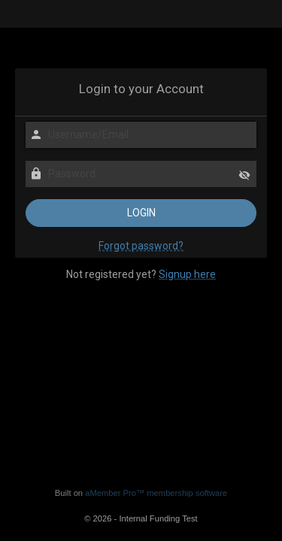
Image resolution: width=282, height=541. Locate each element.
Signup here (187, 274)
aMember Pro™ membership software (156, 492)
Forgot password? (141, 246)
